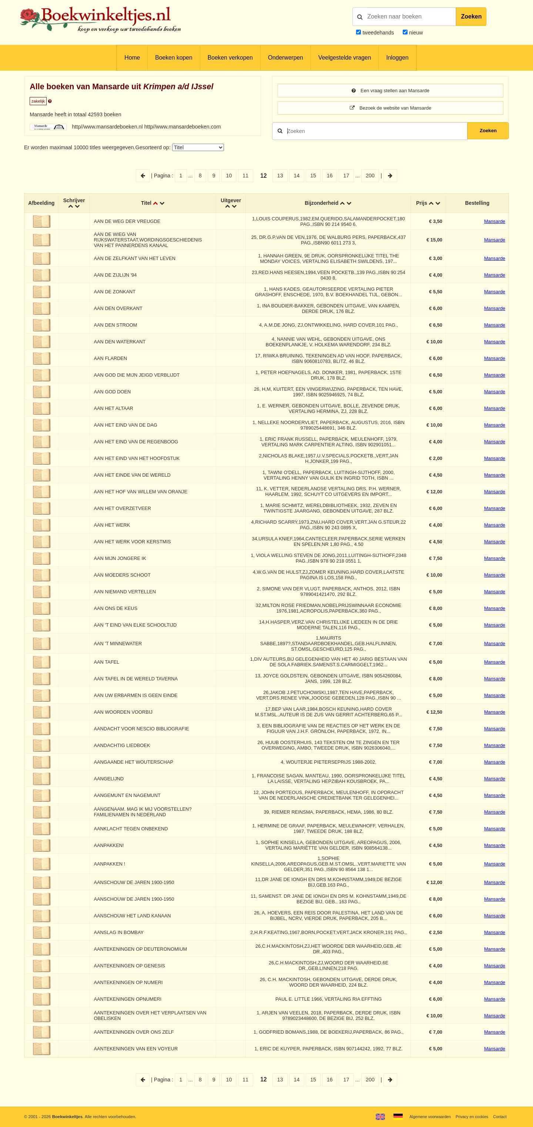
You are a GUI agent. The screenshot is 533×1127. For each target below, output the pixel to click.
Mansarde (494, 223)
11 (245, 176)
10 (229, 176)
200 (370, 176)
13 (280, 176)
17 (346, 176)
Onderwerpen (285, 57)
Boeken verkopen (230, 57)
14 (296, 176)
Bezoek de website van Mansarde (391, 108)
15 (313, 176)
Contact (499, 1116)
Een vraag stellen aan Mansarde (390, 91)
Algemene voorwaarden (424, 1116)
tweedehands (378, 33)
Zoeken (471, 16)
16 (330, 176)
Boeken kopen (173, 57)
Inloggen (397, 57)
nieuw (415, 33)
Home (132, 57)
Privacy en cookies (469, 1116)
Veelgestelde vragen (344, 57)
